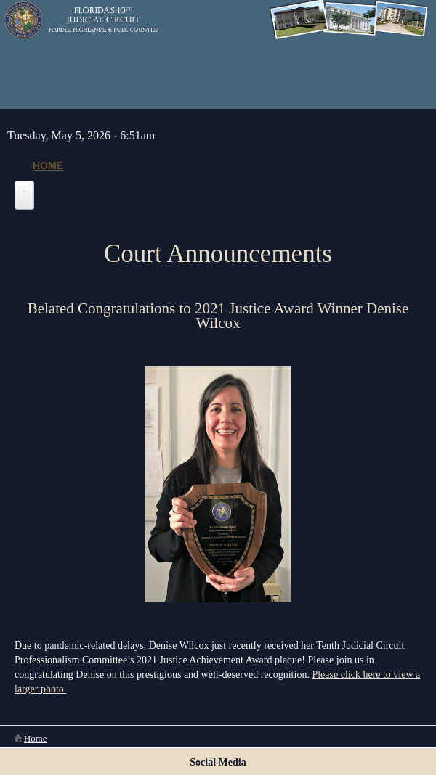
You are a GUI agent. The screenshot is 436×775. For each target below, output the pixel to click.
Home (48, 165)
